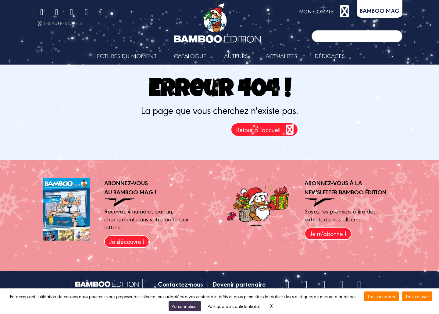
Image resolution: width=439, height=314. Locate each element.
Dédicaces (330, 56)
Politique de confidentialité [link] (234, 306)
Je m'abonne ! (328, 233)
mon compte (325, 11)
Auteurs (236, 56)
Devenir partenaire (239, 283)
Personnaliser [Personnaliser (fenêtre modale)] (185, 306)
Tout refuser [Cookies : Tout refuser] (417, 296)
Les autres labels (59, 23)
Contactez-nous (180, 283)
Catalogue (190, 56)
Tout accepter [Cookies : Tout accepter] (381, 296)
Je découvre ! (127, 241)
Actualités (281, 56)
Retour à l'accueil (266, 130)
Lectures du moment (125, 56)
